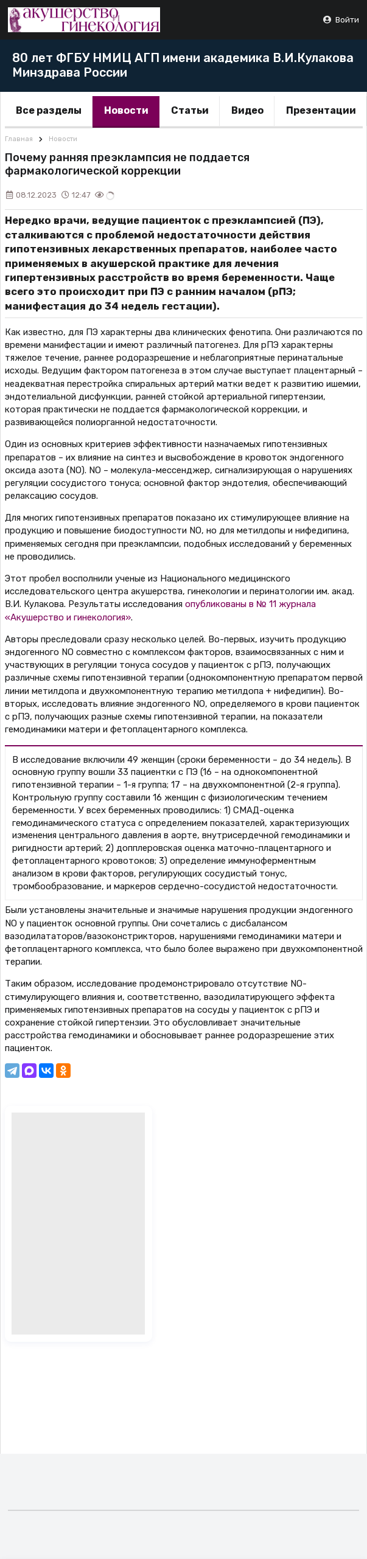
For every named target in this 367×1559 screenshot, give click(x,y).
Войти (340, 19)
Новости (126, 110)
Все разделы (49, 110)
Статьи (190, 110)
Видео (247, 110)
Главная (19, 139)
